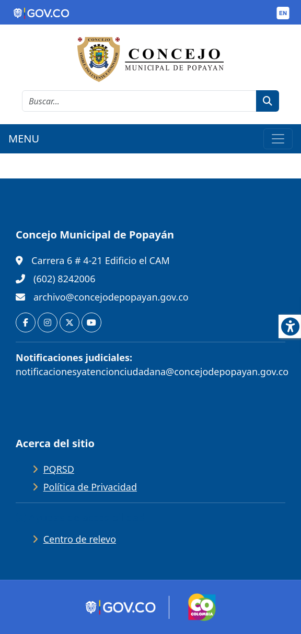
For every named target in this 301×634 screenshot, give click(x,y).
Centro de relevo (79, 539)
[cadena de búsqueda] (139, 101)
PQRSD (58, 469)
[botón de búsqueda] (267, 101)
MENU (23, 138)
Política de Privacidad (90, 487)
